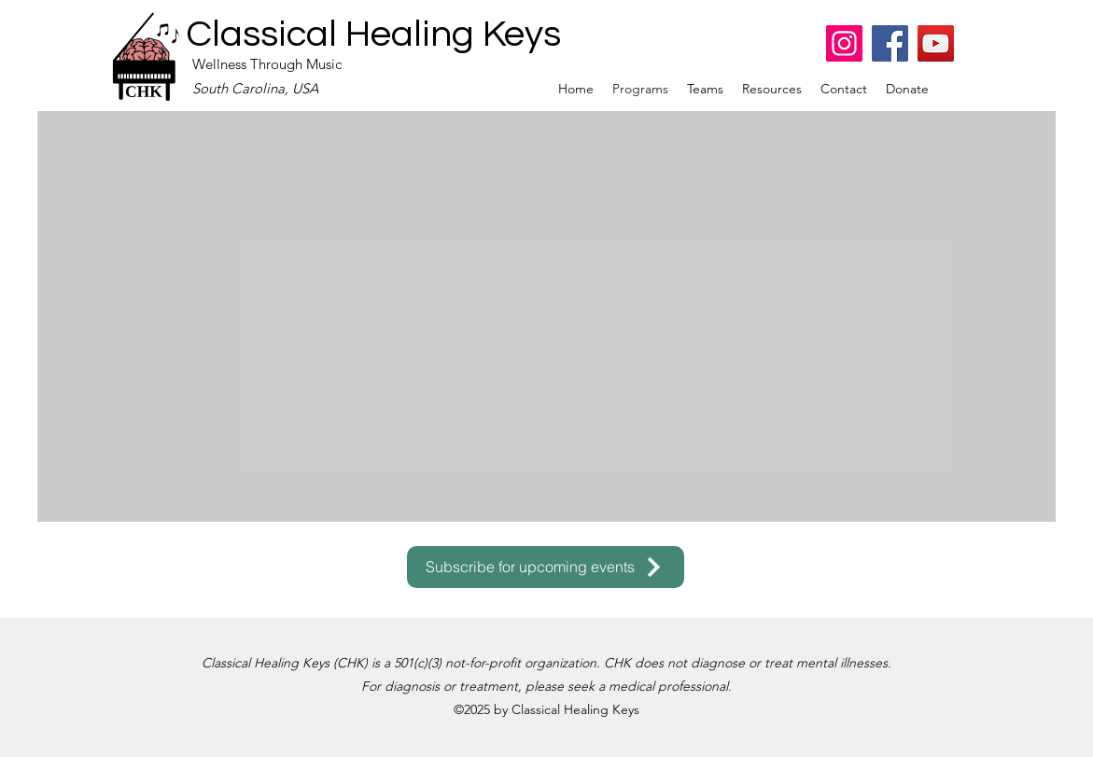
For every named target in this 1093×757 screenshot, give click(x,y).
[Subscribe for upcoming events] (545, 567)
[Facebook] (890, 43)
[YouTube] (936, 43)
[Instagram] (844, 43)
